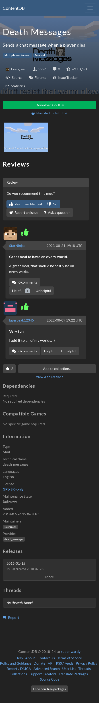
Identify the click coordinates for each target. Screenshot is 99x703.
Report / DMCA (19, 668)
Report (11, 617)
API (51, 663)
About (30, 658)
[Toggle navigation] (90, 8)
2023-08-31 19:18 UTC (64, 245)
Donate (39, 663)
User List (69, 668)
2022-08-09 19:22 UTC (64, 320)
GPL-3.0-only (13, 489)
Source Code (49, 679)
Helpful (21, 290)
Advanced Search (46, 668)
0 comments (24, 282)
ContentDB (14, 8)
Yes (14, 204)
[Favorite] (9, 368)
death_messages (13, 539)
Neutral (33, 204)
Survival (40, 55)
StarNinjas (17, 245)
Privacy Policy (86, 663)
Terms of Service (69, 658)
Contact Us (46, 658)
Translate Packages (73, 674)
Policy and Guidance (15, 663)
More (49, 577)
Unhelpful (43, 290)
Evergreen (10, 526)
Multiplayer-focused (17, 55)
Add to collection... (57, 368)
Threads (84, 668)
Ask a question (57, 212)
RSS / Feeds (64, 663)
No (52, 204)
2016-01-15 (25, 566)
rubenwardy (71, 651)
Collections (18, 674)
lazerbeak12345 (21, 320)
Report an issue (23, 212)
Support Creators (42, 674)
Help (19, 658)
